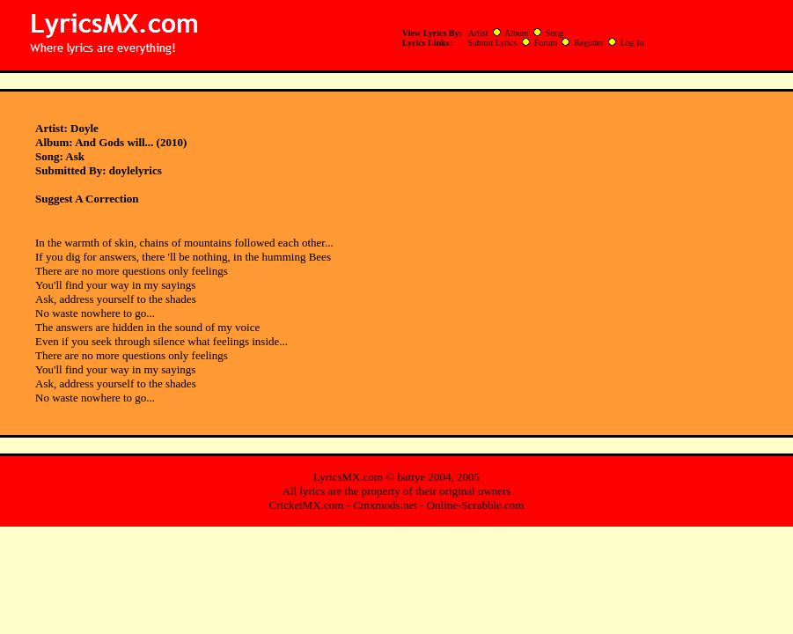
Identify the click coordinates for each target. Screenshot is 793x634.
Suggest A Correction (86, 198)
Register (588, 43)
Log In (632, 43)
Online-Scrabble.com (476, 505)
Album (516, 33)
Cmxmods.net (385, 505)
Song (555, 33)
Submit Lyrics (492, 43)
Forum (546, 43)
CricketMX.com (306, 505)
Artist (478, 33)
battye (411, 476)
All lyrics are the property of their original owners (397, 491)
